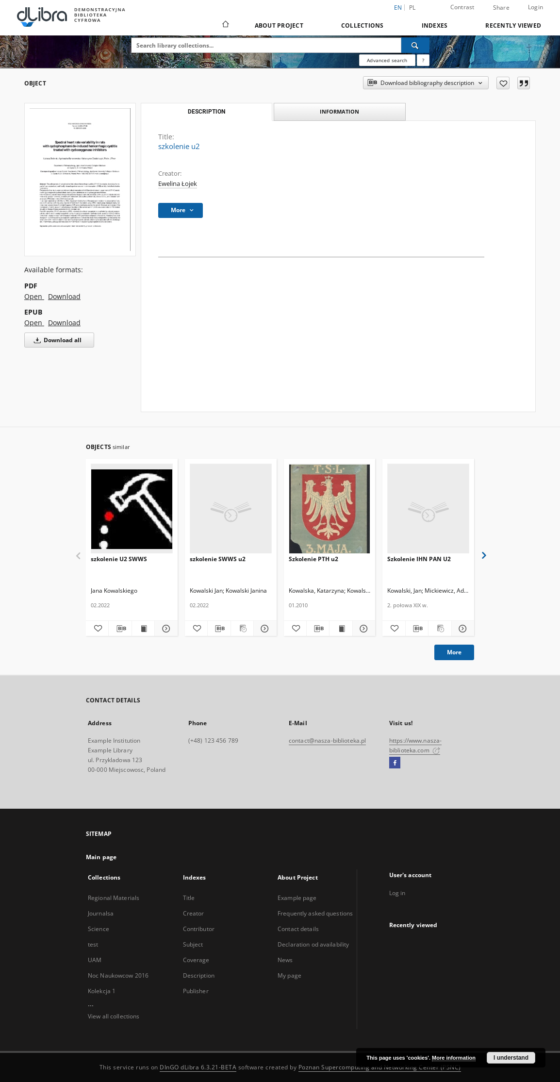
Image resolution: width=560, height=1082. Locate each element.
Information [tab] (339, 111)
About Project (279, 25)
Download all (56, 340)
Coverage (196, 960)
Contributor (198, 929)
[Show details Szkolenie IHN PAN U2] (461, 628)
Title (189, 898)
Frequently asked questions (315, 913)
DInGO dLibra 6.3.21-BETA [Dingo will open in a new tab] (198, 1067)
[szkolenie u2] (80, 179)
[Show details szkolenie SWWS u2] (263, 628)
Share (501, 8)
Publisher (196, 991)
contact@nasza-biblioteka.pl (327, 740)
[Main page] (225, 25)
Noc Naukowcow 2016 (118, 975)
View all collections (113, 1016)
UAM (94, 960)
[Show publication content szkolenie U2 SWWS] (143, 628)
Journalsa (101, 913)
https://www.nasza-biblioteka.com (415, 745)
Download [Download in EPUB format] (64, 322)
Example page (297, 898)
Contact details (298, 929)
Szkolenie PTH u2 (313, 559)
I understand (511, 1057)
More (454, 652)
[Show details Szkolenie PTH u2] (362, 628)
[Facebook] (394, 763)
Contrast (462, 7)
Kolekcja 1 (101, 991)
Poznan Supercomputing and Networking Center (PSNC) (379, 1067)
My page (289, 975)
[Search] (415, 45)
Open (34, 296)
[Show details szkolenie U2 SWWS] (164, 628)
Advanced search (387, 60)
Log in (397, 893)
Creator (193, 913)
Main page (101, 857)
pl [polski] (412, 7)
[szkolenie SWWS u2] (230, 509)
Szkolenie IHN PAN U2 (419, 559)
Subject (193, 944)
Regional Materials (113, 898)
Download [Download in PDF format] (64, 296)
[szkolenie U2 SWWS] (131, 509)
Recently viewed (513, 25)
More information (454, 1058)
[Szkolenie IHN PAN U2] (428, 509)
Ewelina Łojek (177, 184)
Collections (362, 25)
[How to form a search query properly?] (423, 60)
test (93, 944)
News (285, 960)
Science (98, 929)
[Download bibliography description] (120, 628)
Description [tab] (206, 111)
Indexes (435, 25)
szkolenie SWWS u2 (218, 559)
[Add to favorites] (503, 83)
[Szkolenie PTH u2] (329, 509)
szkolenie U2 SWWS (119, 559)
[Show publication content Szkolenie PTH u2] (340, 628)
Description (198, 975)
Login (535, 7)
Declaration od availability (313, 944)
